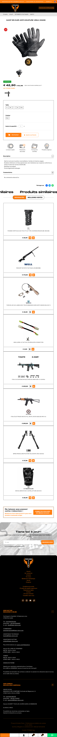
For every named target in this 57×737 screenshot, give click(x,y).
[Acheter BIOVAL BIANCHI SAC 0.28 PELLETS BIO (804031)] (30, 497)
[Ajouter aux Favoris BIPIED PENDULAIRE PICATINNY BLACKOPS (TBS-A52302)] (33, 460)
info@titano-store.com (14, 625)
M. (10, 107)
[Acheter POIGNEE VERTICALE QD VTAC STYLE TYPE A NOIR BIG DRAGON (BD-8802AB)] (30, 237)
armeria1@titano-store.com (16, 700)
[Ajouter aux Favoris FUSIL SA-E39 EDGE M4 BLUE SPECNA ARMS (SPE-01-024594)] (33, 386)
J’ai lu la (14, 546)
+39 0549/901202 (11, 621)
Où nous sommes (28, 593)
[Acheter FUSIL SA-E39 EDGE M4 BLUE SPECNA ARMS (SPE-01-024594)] (30, 386)
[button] (55, 1)
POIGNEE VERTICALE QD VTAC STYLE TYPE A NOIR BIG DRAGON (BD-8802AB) (28, 231)
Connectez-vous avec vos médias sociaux (42, 512)
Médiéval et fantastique (28, 578)
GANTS (32, 14)
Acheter (13, 135)
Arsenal (28, 575)
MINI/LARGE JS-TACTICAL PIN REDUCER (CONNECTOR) (28, 342)
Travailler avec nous (28, 595)
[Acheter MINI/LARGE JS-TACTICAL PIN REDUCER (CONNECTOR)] (29, 349)
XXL (21, 107)
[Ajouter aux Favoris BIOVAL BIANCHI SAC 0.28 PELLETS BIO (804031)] (33, 497)
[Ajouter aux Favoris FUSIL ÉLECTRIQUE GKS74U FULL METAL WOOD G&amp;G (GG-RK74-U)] (33, 423)
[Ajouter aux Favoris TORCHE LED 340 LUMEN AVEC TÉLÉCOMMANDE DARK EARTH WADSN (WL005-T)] (33, 312)
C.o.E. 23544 (28, 725)
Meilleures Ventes (35, 197)
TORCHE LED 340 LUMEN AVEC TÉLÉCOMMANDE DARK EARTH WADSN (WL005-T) (28, 305)
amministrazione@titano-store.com (13, 630)
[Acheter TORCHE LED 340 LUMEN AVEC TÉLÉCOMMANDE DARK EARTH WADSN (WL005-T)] (30, 312)
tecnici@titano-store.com (10, 636)
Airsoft (11, 14)
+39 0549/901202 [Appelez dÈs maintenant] (40, 1)
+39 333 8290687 (15, 623)
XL (18, 107)
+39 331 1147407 (15, 698)
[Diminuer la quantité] (17, 126)
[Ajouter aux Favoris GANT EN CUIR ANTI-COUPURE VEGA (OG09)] (30, 135)
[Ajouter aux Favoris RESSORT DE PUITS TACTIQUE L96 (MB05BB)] (33, 275)
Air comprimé (28, 573)
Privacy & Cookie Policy (17, 723)
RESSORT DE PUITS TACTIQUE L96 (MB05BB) (28, 268)
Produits (5, 14)
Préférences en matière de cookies (36, 723)
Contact (28, 592)
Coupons (28, 582)
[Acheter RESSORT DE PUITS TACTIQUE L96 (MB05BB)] (30, 275)
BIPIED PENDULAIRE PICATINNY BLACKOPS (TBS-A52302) (28, 453)
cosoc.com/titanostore (23, 645)
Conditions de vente (28, 586)
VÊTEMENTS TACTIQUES (21, 14)
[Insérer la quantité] (21, 126)
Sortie (28, 580)
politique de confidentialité (16, 546)
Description (28, 156)
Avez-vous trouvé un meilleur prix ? (33, 85)
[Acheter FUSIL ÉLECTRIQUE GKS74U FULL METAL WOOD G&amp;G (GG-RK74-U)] (30, 423)
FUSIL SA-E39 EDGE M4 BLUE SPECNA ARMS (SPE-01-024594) (28, 379)
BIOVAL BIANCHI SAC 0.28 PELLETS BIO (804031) (28, 491)
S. (7, 107)
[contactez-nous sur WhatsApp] (52, 735)
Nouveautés (19, 197)
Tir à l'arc (28, 577)
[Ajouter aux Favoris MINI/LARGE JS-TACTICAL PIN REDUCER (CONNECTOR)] (33, 349)
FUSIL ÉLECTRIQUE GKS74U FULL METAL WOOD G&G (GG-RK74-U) (28, 416)
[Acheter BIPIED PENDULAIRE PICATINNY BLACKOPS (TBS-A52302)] (30, 460)
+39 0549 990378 (11, 696)
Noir (7, 118)
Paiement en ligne (28, 590)
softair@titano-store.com (19, 1)
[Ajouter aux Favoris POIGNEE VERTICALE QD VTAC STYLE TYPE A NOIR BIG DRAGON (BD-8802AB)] (33, 237)
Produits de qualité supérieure (28, 588)
